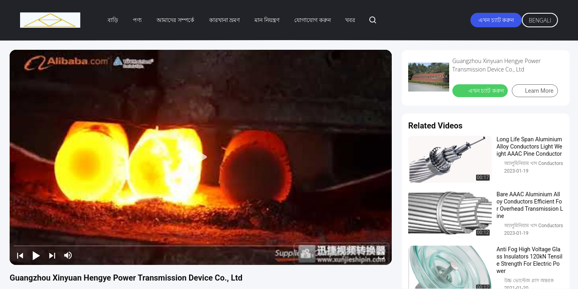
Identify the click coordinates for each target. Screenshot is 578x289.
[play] (201, 157)
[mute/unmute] (68, 255)
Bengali (540, 20)
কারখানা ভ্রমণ (224, 20)
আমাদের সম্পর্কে (175, 20)
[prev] (20, 255)
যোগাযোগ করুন (312, 20)
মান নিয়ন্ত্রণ (266, 20)
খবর (350, 20)
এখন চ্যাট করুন (496, 20)
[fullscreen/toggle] (381, 255)
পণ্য (137, 20)
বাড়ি (113, 20)
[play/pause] (36, 255)
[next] (52, 255)
